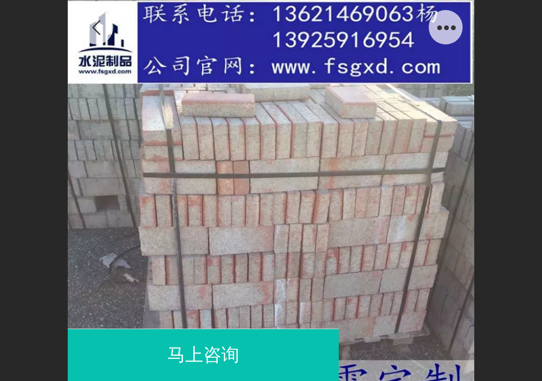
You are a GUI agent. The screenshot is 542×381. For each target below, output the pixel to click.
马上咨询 (203, 355)
